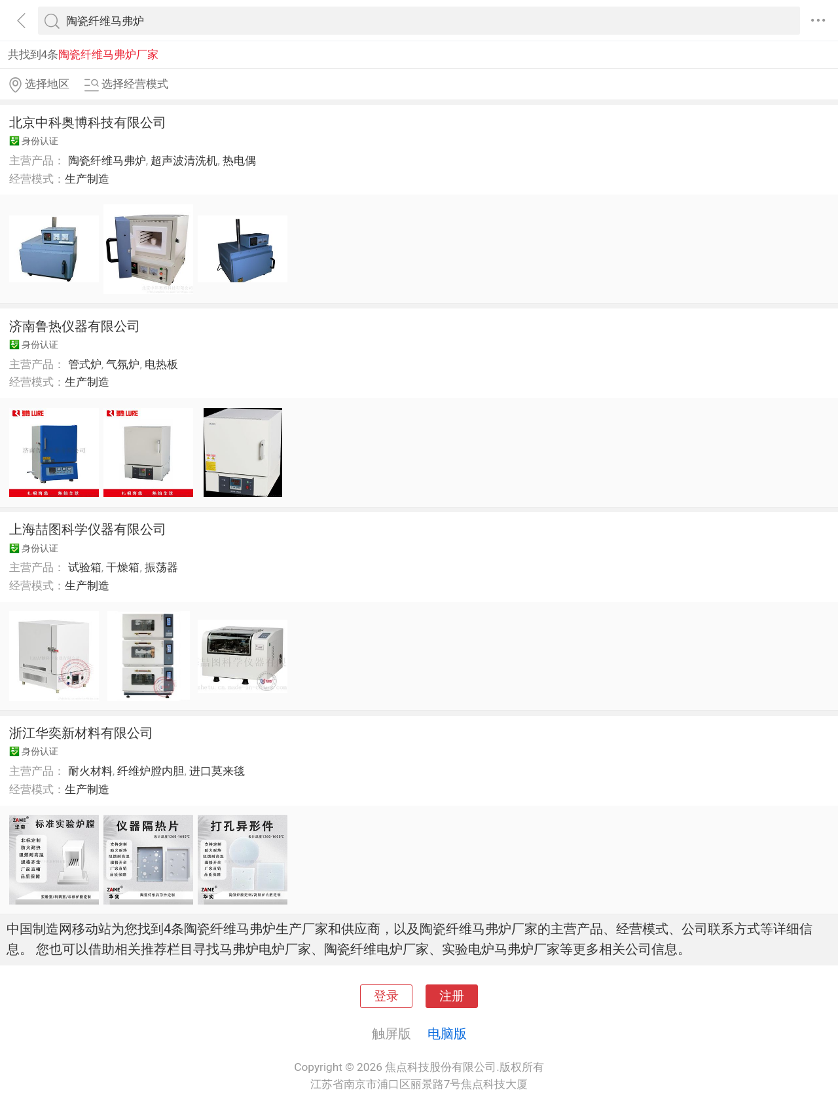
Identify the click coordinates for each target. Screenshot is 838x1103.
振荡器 (161, 567)
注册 (451, 996)
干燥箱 (122, 567)
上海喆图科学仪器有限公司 (87, 529)
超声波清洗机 (184, 160)
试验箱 (84, 567)
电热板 (161, 364)
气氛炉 (122, 364)
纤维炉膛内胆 (150, 770)
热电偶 (239, 160)
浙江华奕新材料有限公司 (81, 733)
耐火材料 (90, 770)
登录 (386, 996)
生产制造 (87, 178)
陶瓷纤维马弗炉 (107, 160)
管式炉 (84, 364)
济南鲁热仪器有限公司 (74, 326)
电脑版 (447, 1033)
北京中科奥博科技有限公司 (87, 122)
